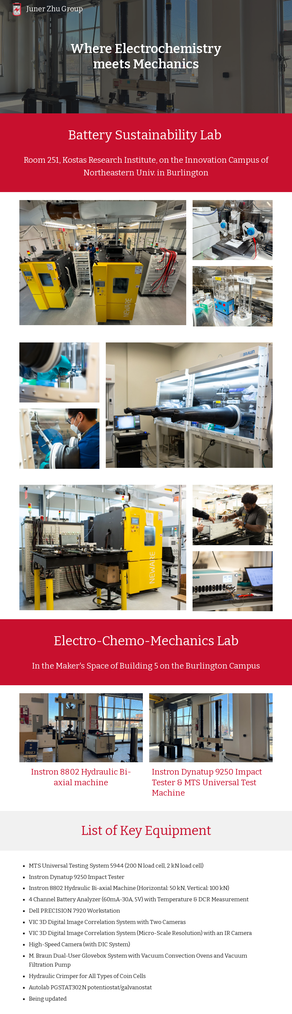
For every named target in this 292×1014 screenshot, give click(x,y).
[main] (146, 56)
